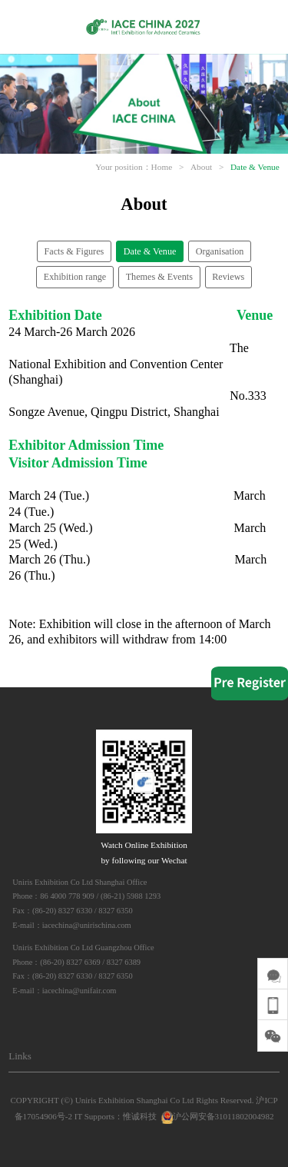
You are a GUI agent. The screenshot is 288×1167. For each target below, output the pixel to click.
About (201, 166)
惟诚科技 (140, 1116)
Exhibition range (75, 276)
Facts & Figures (74, 251)
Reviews (228, 276)
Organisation (220, 251)
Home (162, 166)
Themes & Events (159, 276)
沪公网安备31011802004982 (216, 1116)
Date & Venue (255, 166)
